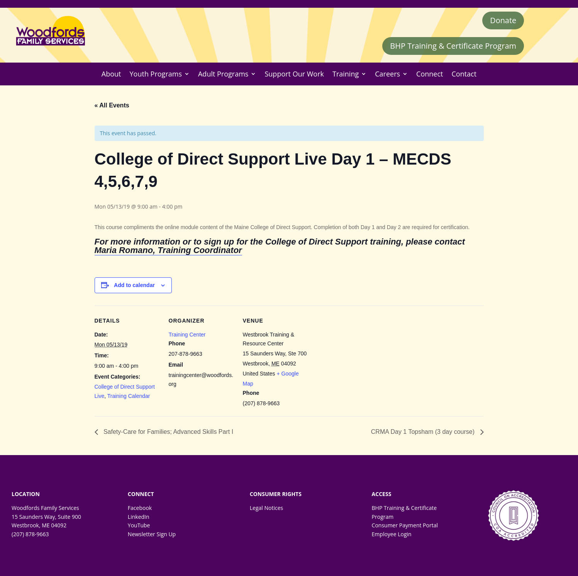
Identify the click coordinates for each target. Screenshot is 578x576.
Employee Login (392, 534)
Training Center (187, 334)
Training (345, 74)
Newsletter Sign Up (152, 534)
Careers (387, 74)
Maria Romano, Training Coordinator (168, 250)
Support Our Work (294, 74)
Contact (463, 74)
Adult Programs (223, 74)
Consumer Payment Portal (405, 525)
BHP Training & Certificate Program (453, 46)
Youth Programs (156, 74)
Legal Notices (266, 508)
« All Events (112, 105)
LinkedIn (138, 516)
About (111, 74)
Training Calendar (128, 396)
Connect (429, 74)
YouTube (139, 525)
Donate (503, 20)
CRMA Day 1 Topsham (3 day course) (423, 432)
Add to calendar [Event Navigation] (134, 285)
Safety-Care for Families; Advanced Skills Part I (168, 432)
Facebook (140, 508)
